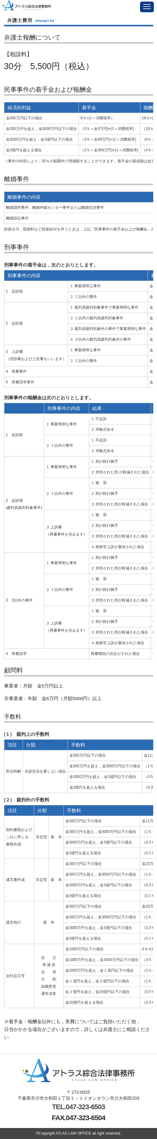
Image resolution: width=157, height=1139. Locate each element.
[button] (147, 7)
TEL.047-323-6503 (78, 1107)
